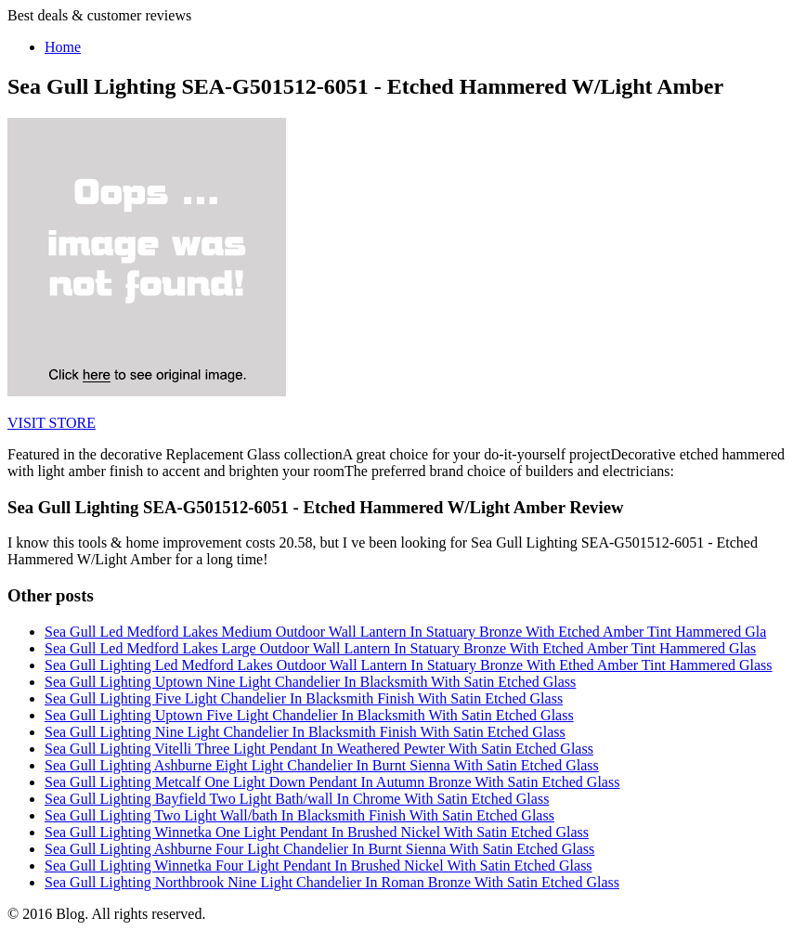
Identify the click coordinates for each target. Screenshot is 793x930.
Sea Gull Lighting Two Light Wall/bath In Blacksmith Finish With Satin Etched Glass (299, 815)
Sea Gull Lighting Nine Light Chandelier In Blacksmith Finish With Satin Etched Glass (305, 732)
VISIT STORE (51, 423)
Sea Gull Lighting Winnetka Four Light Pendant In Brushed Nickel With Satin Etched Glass (318, 865)
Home (63, 47)
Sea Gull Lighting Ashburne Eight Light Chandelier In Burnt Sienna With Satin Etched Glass (322, 765)
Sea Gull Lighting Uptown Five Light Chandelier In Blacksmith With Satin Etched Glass (309, 715)
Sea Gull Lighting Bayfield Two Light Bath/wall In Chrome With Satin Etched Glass (297, 799)
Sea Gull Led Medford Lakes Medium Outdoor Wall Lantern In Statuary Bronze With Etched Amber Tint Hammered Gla (405, 631)
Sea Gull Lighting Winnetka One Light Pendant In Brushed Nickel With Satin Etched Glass (317, 832)
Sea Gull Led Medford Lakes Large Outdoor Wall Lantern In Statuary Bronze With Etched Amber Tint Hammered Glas (400, 648)
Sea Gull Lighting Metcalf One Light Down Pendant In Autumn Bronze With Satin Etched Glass (332, 782)
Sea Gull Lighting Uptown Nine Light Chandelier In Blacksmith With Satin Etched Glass (310, 682)
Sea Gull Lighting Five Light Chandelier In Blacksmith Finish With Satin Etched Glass (304, 698)
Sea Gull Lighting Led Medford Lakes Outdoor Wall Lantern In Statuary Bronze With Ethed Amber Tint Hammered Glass (409, 665)
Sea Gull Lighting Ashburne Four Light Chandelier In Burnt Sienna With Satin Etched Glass (319, 849)
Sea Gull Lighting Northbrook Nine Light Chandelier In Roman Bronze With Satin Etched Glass (332, 882)
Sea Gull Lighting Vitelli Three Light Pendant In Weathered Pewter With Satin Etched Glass (319, 748)
